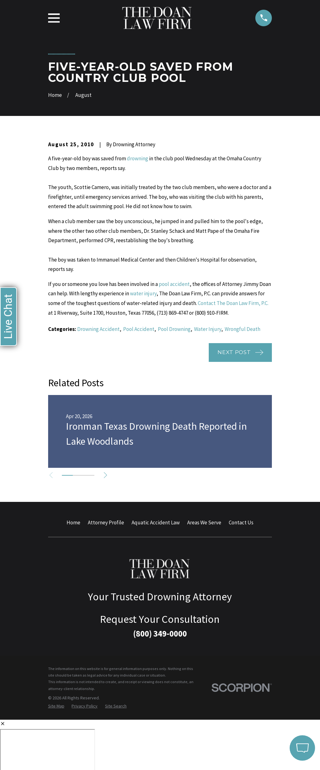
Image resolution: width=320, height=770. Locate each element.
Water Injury (207, 329)
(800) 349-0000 (160, 633)
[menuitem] (56, 706)
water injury (143, 293)
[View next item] (109, 475)
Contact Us (241, 522)
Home (73, 522)
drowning (137, 158)
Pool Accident (138, 329)
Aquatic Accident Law (156, 522)
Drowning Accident (98, 329)
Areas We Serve (204, 522)
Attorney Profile (106, 522)
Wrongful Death (242, 329)
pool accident (174, 284)
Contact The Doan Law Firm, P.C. (233, 303)
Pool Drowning (174, 329)
